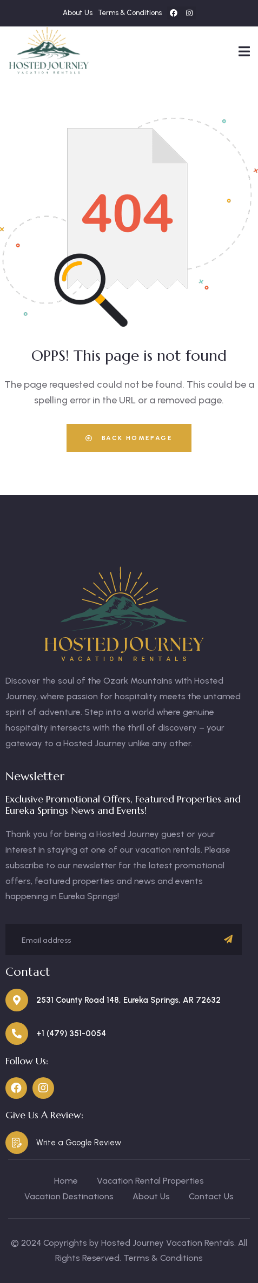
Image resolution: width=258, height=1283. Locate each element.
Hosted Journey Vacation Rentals (167, 1243)
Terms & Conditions (163, 1258)
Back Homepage (129, 438)
